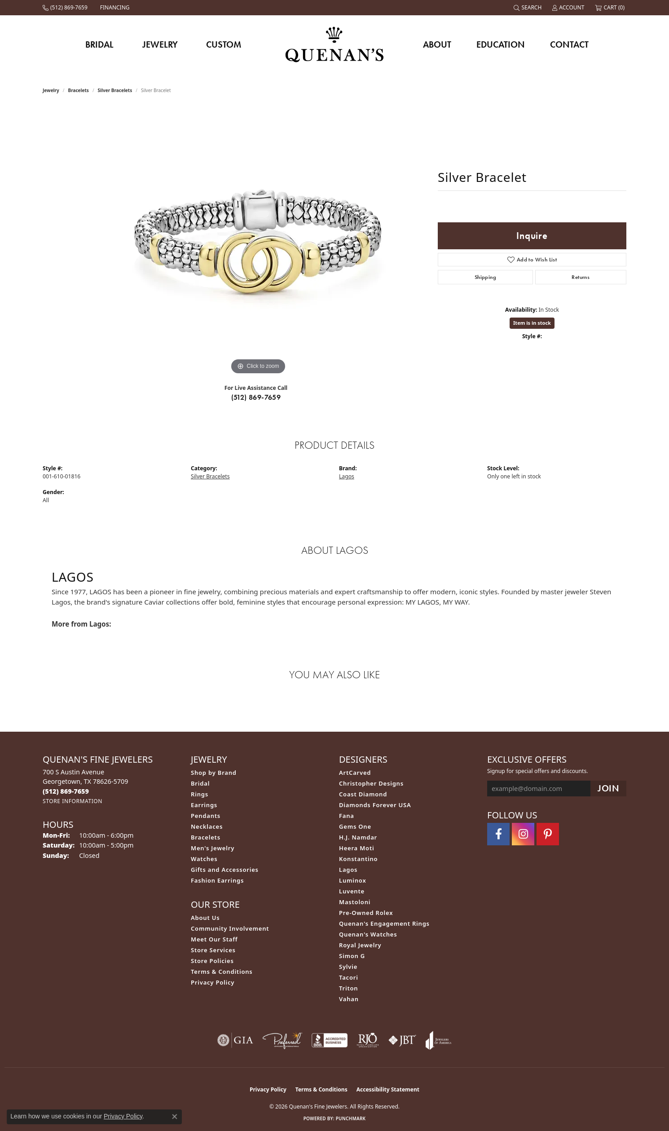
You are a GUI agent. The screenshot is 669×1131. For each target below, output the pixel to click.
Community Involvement (230, 928)
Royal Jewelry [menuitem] (360, 945)
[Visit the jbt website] (402, 1040)
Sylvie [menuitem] (348, 967)
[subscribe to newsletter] (608, 788)
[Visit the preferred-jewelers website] (282, 1040)
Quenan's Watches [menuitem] (368, 934)
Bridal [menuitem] (200, 783)
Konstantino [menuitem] (358, 859)
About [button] (437, 44)
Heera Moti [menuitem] (356, 848)
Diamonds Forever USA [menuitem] (375, 805)
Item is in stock (532, 322)
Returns (581, 277)
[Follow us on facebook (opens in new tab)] (498, 834)
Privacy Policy (212, 982)
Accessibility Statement (388, 1089)
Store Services (213, 950)
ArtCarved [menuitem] (355, 773)
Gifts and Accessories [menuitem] (225, 870)
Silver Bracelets (115, 90)
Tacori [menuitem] (348, 977)
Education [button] (500, 44)
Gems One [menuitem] (355, 826)
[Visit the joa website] (439, 1040)
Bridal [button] (99, 44)
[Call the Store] (66, 791)
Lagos (346, 476)
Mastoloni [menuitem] (354, 902)
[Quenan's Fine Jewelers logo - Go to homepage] (334, 44)
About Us (205, 918)
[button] (528, 7)
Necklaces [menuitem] (207, 826)
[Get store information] (72, 801)
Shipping (485, 277)
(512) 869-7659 (256, 397)
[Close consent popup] (174, 1116)
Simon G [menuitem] (352, 956)
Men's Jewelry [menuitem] (212, 848)
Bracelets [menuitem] (205, 837)
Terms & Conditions (222, 972)
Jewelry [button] (160, 44)
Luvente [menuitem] (352, 891)
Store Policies (212, 961)
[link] (66, 7)
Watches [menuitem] (204, 859)
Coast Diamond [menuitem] (363, 794)
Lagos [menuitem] (348, 870)
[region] (258, 242)
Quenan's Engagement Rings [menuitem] (384, 923)
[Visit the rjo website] (368, 1040)
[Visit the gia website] (235, 1040)
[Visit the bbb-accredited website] (330, 1040)
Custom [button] (223, 44)
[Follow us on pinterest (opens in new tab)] (548, 834)
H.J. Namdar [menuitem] (358, 837)
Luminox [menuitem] (352, 880)
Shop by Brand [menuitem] (214, 773)
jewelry (51, 90)
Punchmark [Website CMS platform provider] (351, 1118)
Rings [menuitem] (199, 794)
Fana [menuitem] (346, 816)
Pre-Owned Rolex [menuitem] (366, 913)
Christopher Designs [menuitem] (371, 783)
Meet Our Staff (214, 939)
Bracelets (78, 90)
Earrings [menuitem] (204, 805)
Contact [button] (569, 44)
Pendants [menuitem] (205, 816)
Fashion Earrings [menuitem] (217, 880)
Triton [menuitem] (348, 988)
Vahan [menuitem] (349, 999)
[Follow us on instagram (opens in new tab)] (523, 834)
